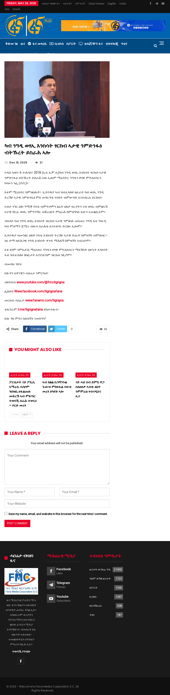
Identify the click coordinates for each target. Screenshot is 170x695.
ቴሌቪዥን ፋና (91, 38)
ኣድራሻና (67, 3)
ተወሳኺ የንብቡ (21, 646)
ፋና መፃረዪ (37, 38)
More (112, 3)
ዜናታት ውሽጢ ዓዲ (20, 369)
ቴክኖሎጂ (112, 38)
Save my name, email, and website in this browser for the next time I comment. (58, 508)
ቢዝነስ (57, 38)
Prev (15, 409)
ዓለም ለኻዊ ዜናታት (100, 573)
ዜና (23, 38)
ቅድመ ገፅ (11, 38)
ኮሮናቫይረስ (95, 600)
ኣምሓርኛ (80, 3)
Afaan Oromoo (96, 3)
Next (27, 409)
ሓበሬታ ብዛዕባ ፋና (51, 3)
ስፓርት (71, 38)
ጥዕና (124, 38)
